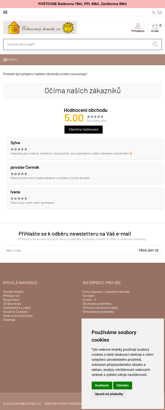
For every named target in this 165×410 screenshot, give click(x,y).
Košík (156, 28)
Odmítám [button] (123, 385)
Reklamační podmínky (98, 311)
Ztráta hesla (12, 303)
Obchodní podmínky (97, 303)
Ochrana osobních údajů (100, 307)
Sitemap (9, 319)
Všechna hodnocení (83, 129)
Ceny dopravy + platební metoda (106, 291)
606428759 (154, 12)
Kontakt (88, 295)
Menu (12, 59)
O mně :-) (89, 299)
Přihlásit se (149, 250)
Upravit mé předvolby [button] (109, 394)
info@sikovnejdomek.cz (160, 12)
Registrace (11, 299)
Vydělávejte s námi (17, 307)
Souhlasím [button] (102, 385)
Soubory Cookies (15, 311)
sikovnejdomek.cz (27, 403)
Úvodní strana (13, 291)
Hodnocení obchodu (18, 315)
